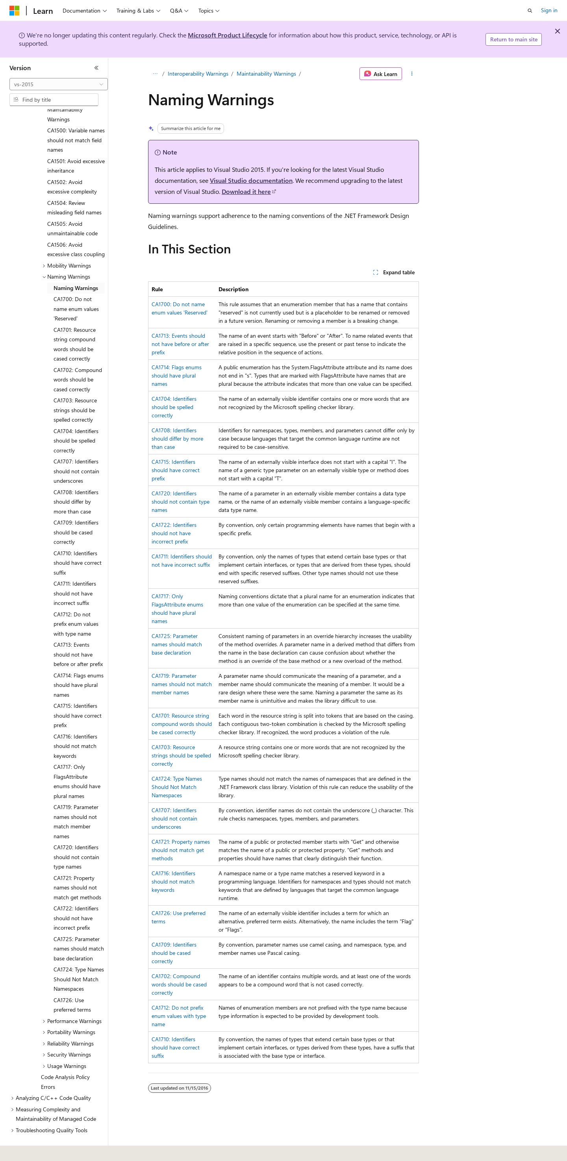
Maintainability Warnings (266, 73)
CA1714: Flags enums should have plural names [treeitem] (79, 663)
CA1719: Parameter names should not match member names (182, 684)
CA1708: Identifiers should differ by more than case (177, 438)
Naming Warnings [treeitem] (76, 266)
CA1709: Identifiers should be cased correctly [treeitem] (76, 510)
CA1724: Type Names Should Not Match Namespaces (177, 787)
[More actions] (412, 73)
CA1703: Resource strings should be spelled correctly (181, 755)
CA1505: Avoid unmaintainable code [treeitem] (72, 207)
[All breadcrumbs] (155, 73)
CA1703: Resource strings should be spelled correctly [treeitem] (75, 388)
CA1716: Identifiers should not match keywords (173, 881)
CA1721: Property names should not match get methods (181, 850)
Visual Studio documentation (251, 180)
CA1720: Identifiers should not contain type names (180, 501)
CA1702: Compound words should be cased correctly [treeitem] (78, 357)
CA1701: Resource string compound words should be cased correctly (182, 724)
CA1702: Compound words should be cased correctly (179, 984)
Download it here (246, 191)
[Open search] (530, 11)
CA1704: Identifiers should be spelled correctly (174, 407)
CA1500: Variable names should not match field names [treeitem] (76, 118)
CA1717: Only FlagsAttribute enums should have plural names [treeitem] (77, 759)
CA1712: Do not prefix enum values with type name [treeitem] (76, 602)
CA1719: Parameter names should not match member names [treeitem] (76, 799)
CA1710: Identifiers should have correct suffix (176, 1047)
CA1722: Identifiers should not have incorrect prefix (174, 533)
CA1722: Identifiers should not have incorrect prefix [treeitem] (76, 896)
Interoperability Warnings (198, 73)
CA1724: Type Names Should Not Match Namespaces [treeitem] (79, 957)
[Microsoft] (14, 11)
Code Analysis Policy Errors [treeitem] (65, 1060)
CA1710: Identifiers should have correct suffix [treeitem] (78, 541)
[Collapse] (96, 68)
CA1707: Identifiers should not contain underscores (174, 818)
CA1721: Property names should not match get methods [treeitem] (77, 865)
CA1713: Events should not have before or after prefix (180, 344)
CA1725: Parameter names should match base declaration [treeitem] (79, 927)
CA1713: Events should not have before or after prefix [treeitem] (78, 632)
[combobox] (58, 84)
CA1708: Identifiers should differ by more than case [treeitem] (76, 480)
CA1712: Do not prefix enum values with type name (179, 1016)
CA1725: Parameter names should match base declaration (177, 644)
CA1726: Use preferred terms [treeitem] (72, 983)
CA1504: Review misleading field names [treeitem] (74, 186)
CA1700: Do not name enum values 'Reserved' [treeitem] (76, 287)
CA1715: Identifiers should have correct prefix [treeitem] (78, 693)
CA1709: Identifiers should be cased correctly (174, 953)
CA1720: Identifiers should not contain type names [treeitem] (76, 835)
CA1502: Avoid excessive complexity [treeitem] (72, 165)
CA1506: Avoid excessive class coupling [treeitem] (76, 227)
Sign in (549, 10)
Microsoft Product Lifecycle (227, 35)
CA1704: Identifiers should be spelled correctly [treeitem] (76, 419)
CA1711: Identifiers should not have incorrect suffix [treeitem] (75, 571)
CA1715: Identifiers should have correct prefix (176, 470)
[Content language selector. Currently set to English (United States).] (45, 1149)
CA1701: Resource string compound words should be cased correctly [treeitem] (75, 322)
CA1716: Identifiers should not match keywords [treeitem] (75, 724)
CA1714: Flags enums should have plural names (177, 375)
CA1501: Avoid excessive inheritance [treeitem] (76, 144)
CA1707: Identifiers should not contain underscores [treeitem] (76, 449)
